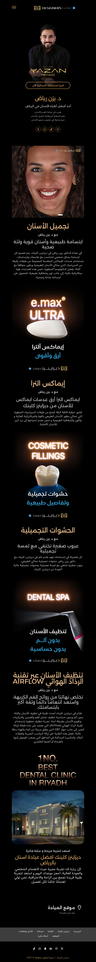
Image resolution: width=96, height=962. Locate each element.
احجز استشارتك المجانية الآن (48, 85)
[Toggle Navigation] (14, 8)
